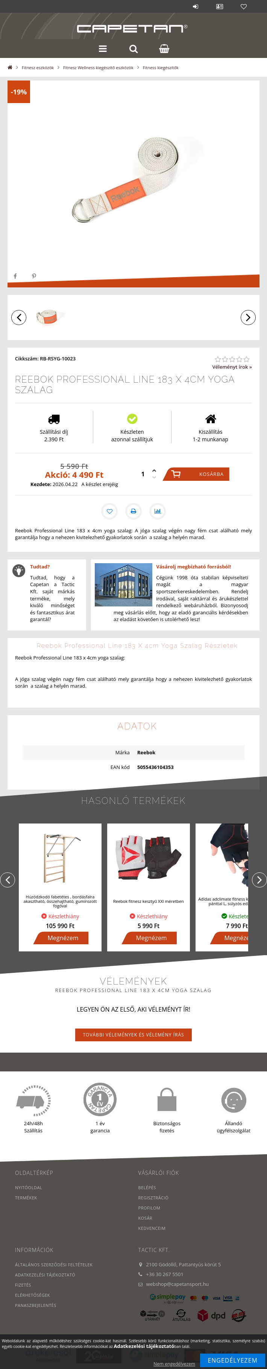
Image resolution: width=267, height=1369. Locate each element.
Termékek (26, 1197)
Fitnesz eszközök (38, 67)
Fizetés (23, 1285)
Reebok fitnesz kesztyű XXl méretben (148, 901)
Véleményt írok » (232, 366)
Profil (219, 6)
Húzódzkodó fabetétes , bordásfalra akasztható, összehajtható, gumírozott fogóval (60, 901)
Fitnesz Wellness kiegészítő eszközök (98, 67)
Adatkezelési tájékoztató (45, 1275)
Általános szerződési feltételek (54, 1264)
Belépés (195, 6)
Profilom (149, 1208)
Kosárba (211, 474)
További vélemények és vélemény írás (133, 1035)
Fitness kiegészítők (161, 67)
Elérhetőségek (32, 1295)
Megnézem (62, 938)
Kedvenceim (152, 1228)
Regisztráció (153, 1197)
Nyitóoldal (28, 1187)
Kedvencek (243, 6)
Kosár (145, 1218)
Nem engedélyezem (174, 1364)
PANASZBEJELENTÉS (35, 1305)
